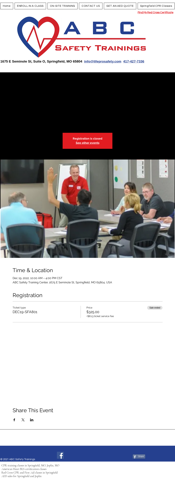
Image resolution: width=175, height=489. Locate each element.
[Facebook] (60, 455)
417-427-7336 (133, 61)
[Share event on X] (23, 419)
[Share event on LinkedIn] (31, 419)
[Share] (139, 456)
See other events (87, 143)
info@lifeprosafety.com (102, 61)
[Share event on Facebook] (14, 419)
